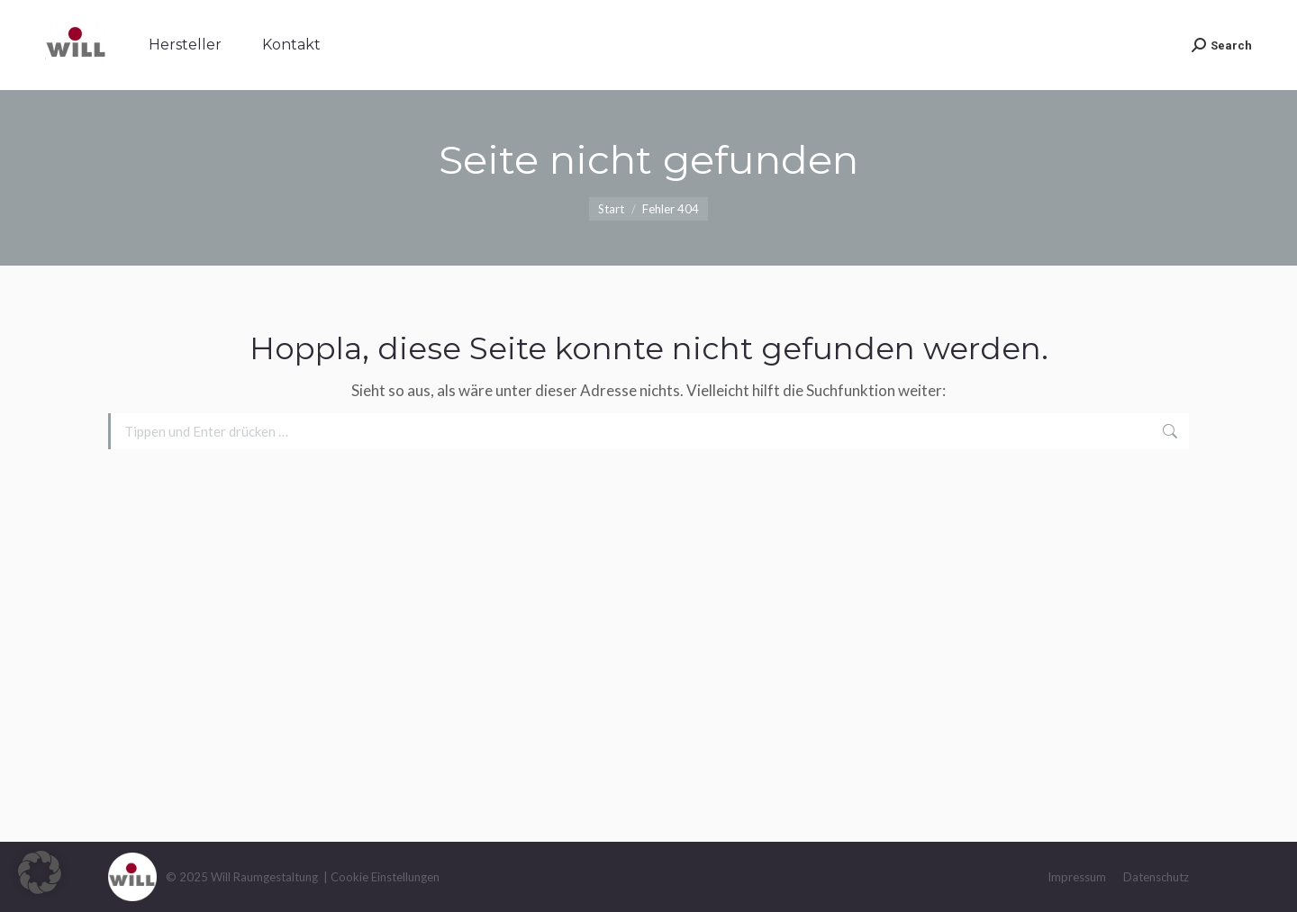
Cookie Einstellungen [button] (385, 877)
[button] (39, 872)
